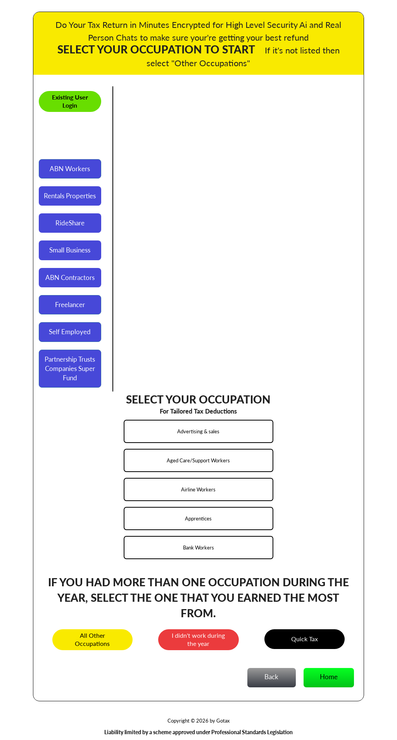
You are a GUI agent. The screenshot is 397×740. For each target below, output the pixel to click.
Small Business (69, 250)
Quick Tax (304, 638)
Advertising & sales (198, 431)
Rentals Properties (70, 196)
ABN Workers (70, 169)
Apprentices (198, 518)
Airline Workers (198, 489)
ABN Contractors (70, 277)
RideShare (70, 223)
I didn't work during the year (198, 639)
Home (329, 677)
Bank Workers (198, 547)
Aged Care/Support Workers (198, 460)
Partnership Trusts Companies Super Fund (70, 368)
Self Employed (70, 332)
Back (271, 677)
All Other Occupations (92, 639)
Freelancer (70, 304)
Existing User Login (70, 101)
